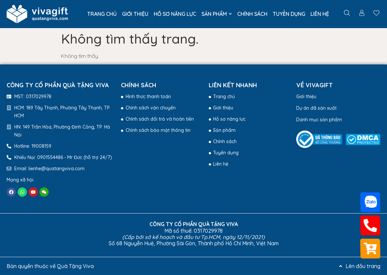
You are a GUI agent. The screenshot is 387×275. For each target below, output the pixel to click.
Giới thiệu (306, 96)
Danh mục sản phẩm (319, 120)
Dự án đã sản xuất (316, 108)
